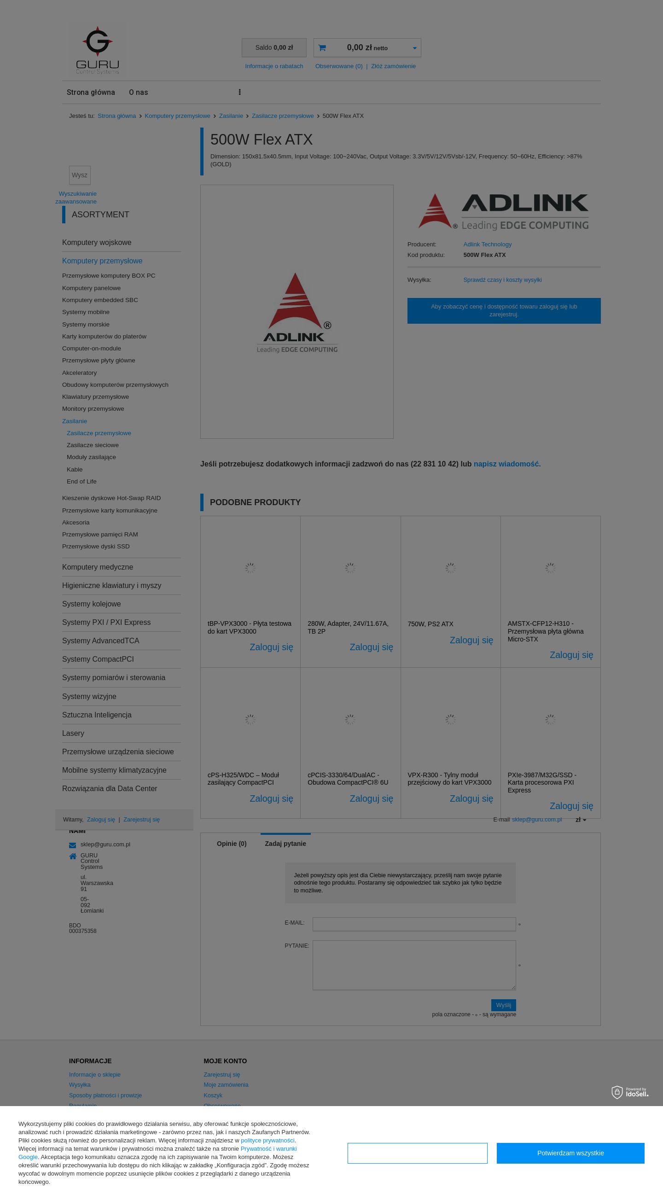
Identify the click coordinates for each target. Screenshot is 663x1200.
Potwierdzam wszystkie (570, 1153)
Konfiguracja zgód (417, 1153)
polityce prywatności (267, 1140)
